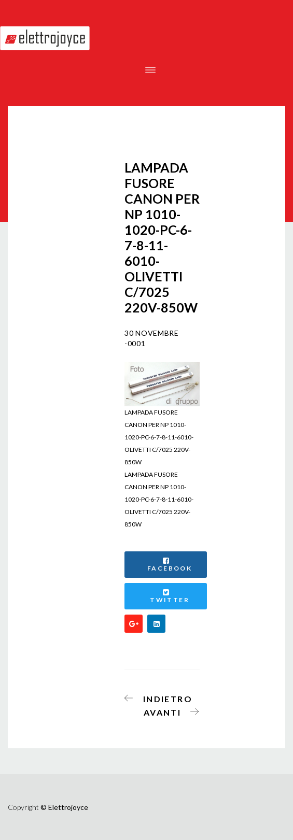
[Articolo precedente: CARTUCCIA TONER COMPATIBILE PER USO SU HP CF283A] (161, 697)
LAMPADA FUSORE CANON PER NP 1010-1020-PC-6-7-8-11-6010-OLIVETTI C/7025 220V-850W (158, 499)
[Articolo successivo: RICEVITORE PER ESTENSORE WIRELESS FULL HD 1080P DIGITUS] (168, 710)
